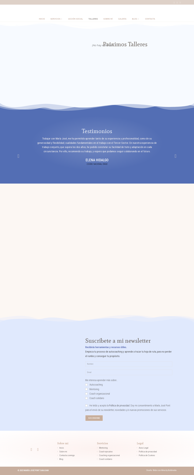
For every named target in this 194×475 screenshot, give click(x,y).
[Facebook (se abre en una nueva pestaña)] (174, 2)
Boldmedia (172, 470)
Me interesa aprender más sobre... (101, 380)
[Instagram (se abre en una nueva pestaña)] (177, 2)
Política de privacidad (119, 405)
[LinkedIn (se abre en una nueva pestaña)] (180, 2)
